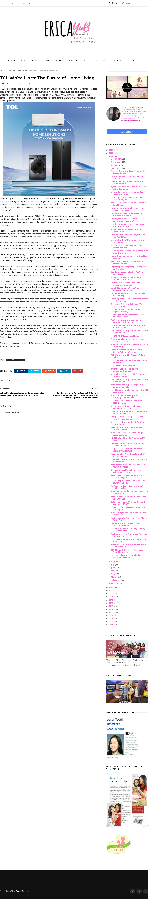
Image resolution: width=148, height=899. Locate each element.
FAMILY (11, 60)
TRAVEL (47, 60)
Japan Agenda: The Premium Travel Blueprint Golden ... (127, 315)
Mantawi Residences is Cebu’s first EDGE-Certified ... (127, 401)
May (113, 570)
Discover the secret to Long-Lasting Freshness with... (128, 529)
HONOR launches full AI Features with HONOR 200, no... (128, 326)
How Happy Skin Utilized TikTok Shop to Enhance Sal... (128, 545)
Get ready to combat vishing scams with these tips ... (127, 262)
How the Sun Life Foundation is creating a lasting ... (125, 283)
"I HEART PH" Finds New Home (125, 336)
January (115, 583)
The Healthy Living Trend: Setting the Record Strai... (128, 172)
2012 (111, 621)
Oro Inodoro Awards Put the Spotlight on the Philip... (128, 294)
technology (23, 71)
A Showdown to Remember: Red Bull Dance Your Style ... (128, 193)
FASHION (72, 60)
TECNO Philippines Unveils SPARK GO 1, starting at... (129, 508)
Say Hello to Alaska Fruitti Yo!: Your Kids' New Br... (127, 273)
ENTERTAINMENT (120, 60)
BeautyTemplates (23, 891)
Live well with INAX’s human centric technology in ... (127, 241)
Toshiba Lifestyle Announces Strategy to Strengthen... (129, 535)
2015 (111, 612)
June (113, 567)
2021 (111, 593)
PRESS (136, 60)
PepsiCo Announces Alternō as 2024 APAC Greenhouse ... (127, 225)
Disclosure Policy (25, 3)
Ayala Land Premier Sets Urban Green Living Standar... (128, 187)
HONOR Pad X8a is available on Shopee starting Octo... (129, 177)
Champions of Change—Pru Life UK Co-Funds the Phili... (129, 412)
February (115, 580)
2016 (111, 609)
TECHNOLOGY (101, 60)
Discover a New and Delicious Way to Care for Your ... (128, 305)
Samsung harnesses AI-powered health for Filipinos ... (129, 299)
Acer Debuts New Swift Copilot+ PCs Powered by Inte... (128, 465)
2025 (111, 153)
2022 (111, 590)
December (116, 159)
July (113, 564)
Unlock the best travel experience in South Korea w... (128, 182)
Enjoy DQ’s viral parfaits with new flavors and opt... (126, 246)
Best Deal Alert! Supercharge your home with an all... (127, 385)
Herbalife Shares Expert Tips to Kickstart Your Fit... (125, 524)
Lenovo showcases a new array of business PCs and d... (127, 214)
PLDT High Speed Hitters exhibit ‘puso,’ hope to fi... (129, 540)
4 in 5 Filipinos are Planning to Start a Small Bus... (128, 203)
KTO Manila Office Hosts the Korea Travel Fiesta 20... (127, 551)
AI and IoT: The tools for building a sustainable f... (127, 433)
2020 (111, 596)
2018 (111, 603)
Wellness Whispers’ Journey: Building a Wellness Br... (129, 460)
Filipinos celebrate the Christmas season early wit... (126, 428)
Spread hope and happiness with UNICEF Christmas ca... (126, 278)
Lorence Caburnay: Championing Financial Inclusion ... (126, 556)
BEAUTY (59, 60)
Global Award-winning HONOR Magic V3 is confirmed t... (129, 252)
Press (9, 71)
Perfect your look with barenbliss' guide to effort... (127, 487)
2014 (111, 615)
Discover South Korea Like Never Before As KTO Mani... (126, 471)
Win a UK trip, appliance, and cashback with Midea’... (129, 361)
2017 (111, 606)
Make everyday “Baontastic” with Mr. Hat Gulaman (128, 423)
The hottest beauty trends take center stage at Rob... (129, 331)
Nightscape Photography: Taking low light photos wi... (128, 267)
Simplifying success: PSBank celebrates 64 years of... (124, 220)
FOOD (35, 60)
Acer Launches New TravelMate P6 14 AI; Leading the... (128, 455)
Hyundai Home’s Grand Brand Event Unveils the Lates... (127, 209)
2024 (111, 156)
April (113, 574)
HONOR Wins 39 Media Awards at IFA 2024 (128, 439)
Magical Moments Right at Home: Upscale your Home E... (126, 449)
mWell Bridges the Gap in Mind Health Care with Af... (128, 513)
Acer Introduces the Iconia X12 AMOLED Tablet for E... (129, 492)
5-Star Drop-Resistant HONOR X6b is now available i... (128, 481)
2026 (111, 150)
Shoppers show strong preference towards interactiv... (127, 417)
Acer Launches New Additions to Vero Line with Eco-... (128, 497)
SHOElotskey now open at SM (124, 365)
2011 (111, 625)
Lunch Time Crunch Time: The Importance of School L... (125, 289)
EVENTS (24, 60)
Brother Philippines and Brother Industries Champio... (125, 370)
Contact (11, 3)
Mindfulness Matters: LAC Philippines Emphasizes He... (128, 375)
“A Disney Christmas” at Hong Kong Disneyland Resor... (127, 444)
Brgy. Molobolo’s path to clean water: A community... (129, 345)
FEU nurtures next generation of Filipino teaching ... (126, 310)
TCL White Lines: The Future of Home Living (128, 356)
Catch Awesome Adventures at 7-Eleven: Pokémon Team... (126, 350)
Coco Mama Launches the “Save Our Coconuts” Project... (128, 340)
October (115, 165)
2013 (111, 618)
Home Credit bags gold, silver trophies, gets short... (129, 257)
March (114, 577)
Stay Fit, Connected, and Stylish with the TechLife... (128, 236)
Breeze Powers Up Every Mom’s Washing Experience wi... (125, 396)
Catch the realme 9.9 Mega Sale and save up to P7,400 (128, 503)
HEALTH (85, 60)
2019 (111, 600)
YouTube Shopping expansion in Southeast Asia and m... (126, 321)
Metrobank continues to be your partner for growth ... (126, 407)
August (115, 561)
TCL (14, 71)
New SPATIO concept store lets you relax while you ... (127, 476)
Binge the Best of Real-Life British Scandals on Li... (127, 230)
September (116, 168)
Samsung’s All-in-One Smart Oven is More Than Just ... (128, 198)
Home (2, 3)
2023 (111, 587)
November (116, 162)
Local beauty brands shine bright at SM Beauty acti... (129, 391)
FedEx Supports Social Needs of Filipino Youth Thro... (129, 519)
